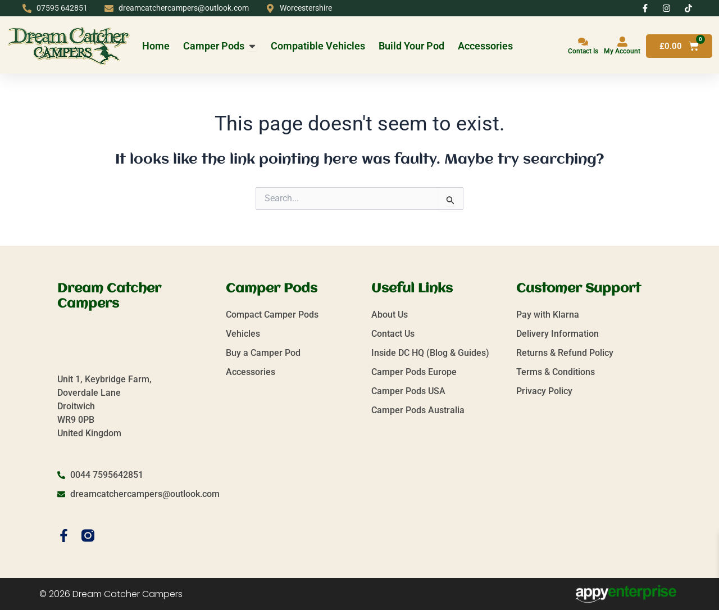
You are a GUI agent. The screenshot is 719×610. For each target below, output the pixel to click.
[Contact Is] (583, 42)
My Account (622, 51)
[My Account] (622, 42)
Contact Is (583, 51)
